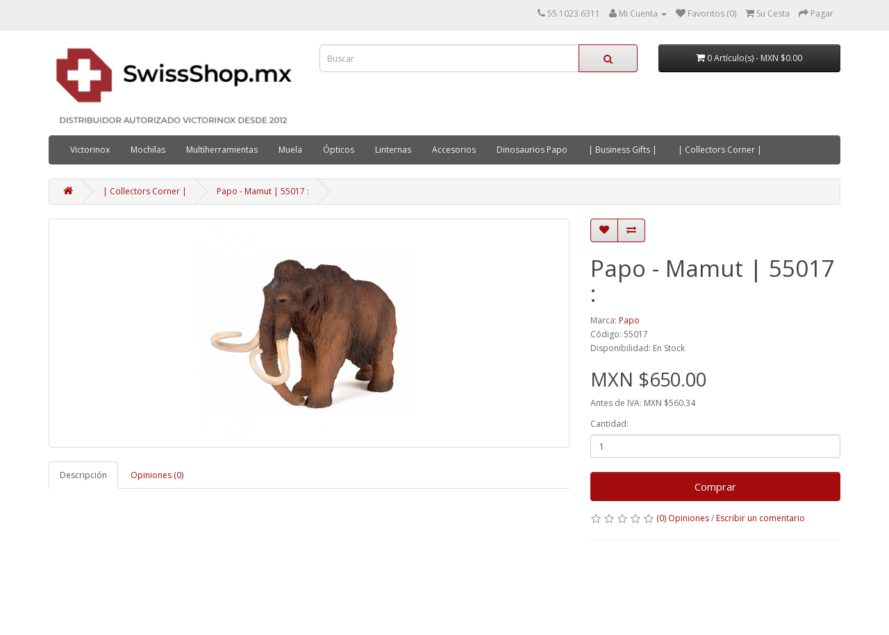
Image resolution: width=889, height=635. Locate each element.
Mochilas (148, 149)
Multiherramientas (222, 149)
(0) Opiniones (682, 518)
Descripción (83, 475)
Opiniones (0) (157, 475)
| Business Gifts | (622, 149)
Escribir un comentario (760, 518)
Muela (290, 149)
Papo (629, 320)
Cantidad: (609, 424)
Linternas (393, 149)
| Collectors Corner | (720, 149)
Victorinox (90, 149)
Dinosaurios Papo (532, 149)
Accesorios (454, 149)
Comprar (715, 486)
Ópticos (338, 149)
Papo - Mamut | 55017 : (263, 191)
